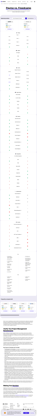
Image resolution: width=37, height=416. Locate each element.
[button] (9, 25)
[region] (18, 308)
